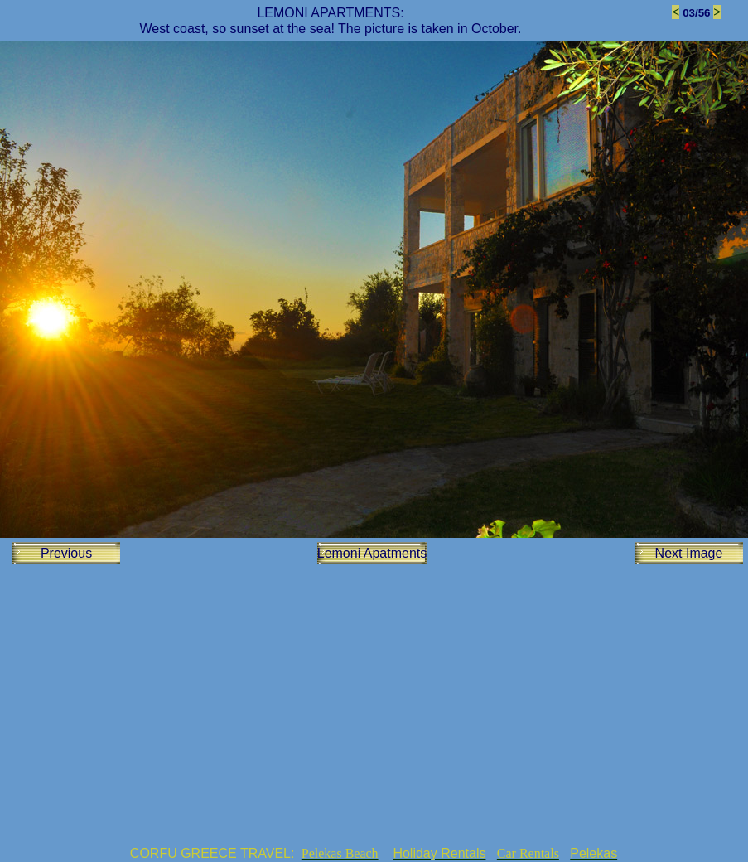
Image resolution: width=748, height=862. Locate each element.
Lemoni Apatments (372, 553)
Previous (66, 553)
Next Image (689, 553)
